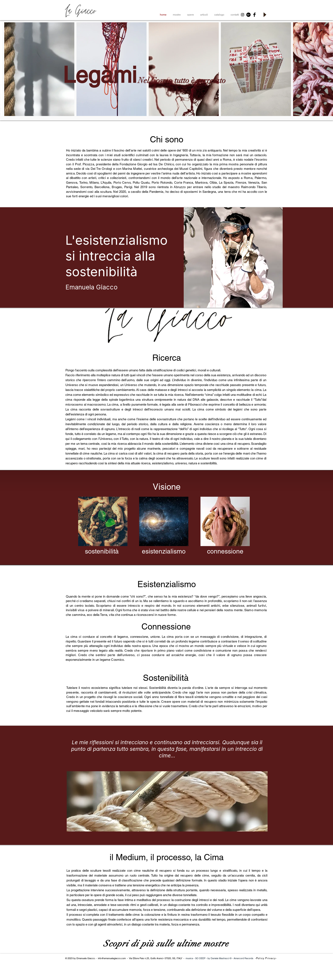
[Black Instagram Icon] (242, 15)
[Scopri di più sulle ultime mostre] (166, 943)
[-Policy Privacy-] (266, 958)
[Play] (265, 15)
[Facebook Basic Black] (254, 15)
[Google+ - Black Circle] (248, 15)
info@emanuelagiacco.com (112, 958)
